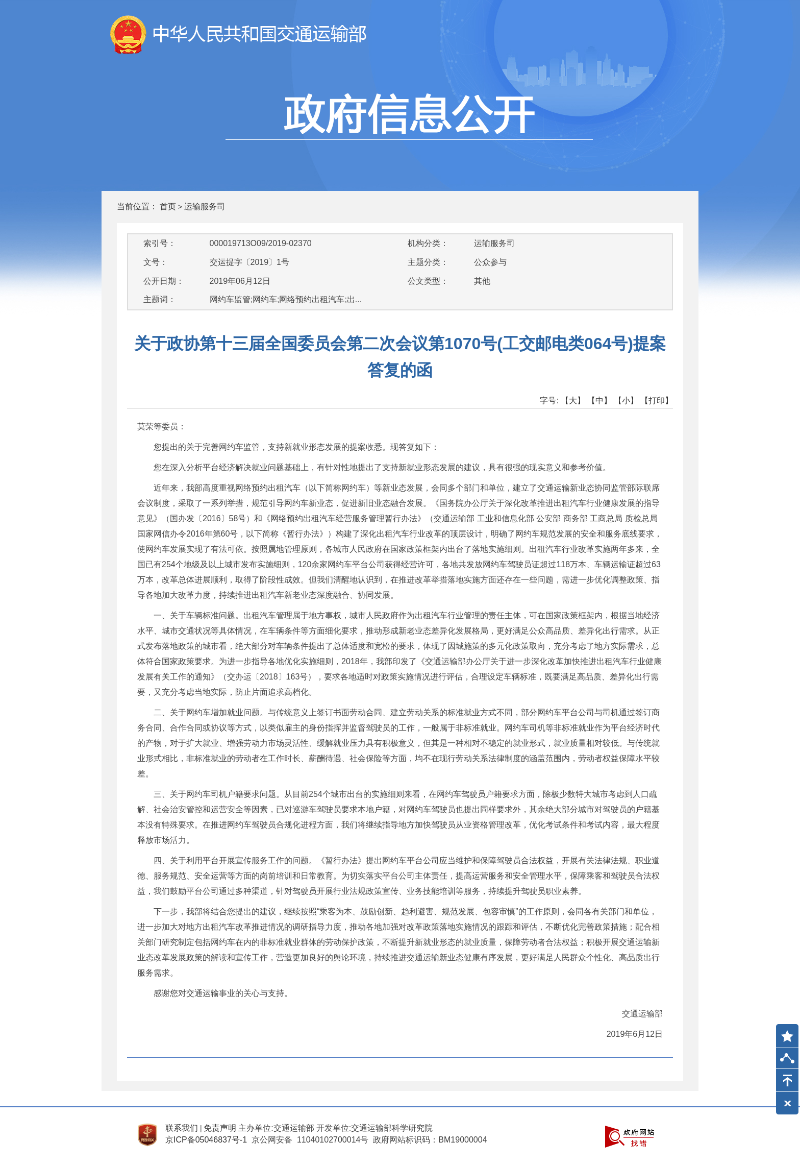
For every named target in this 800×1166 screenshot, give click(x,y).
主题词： (159, 299)
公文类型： (428, 281)
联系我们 (181, 1128)
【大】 (573, 400)
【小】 (626, 400)
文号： (155, 262)
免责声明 (220, 1128)
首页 (168, 206)
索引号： (159, 243)
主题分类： (428, 262)
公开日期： (163, 281)
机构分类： (428, 243)
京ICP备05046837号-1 (206, 1139)
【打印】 (656, 400)
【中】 (599, 400)
